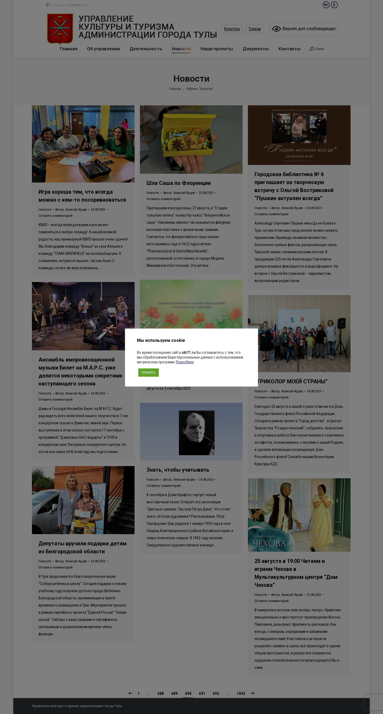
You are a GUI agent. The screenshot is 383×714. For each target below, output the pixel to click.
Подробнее (185, 362)
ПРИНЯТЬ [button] (148, 373)
